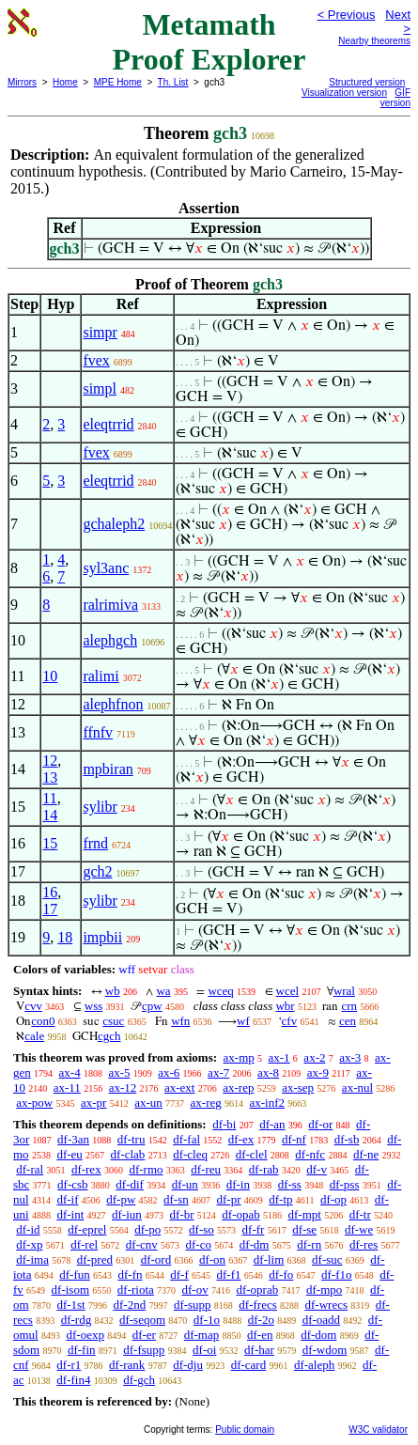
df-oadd (321, 1320)
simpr (99, 332)
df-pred (95, 1259)
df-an (272, 1124)
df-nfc (310, 1154)
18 (64, 937)
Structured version (367, 82)
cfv (290, 1021)
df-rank (127, 1365)
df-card (249, 1365)
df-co (197, 1244)
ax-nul (357, 1087)
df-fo (281, 1274)
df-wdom (325, 1350)
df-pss (345, 1184)
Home (65, 82)
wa (163, 991)
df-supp (192, 1304)
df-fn (130, 1274)
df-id (27, 1229)
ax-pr (93, 1102)
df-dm (255, 1244)
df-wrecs (326, 1304)
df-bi (224, 1124)
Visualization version (344, 92)
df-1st (70, 1304)
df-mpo (324, 1289)
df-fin (82, 1350)
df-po (147, 1229)
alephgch (110, 640)
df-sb (347, 1139)
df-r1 (68, 1365)
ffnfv (98, 732)
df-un (185, 1184)
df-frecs (257, 1304)
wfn (180, 1021)
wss (94, 1006)
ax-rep (238, 1087)
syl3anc (106, 568)
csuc (113, 1021)
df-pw (120, 1199)
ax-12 (123, 1087)
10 (49, 676)
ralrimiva (110, 605)
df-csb (72, 1184)
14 (49, 815)
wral (344, 991)
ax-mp (239, 1057)
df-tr (360, 1214)
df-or (320, 1124)
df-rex (86, 1169)
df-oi (204, 1350)
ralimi (100, 676)
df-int (70, 1214)
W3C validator (378, 1429)
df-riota (135, 1289)
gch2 (97, 871)
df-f (179, 1274)
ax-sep (298, 1087)
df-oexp (84, 1335)
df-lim (269, 1259)
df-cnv (142, 1244)
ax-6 (168, 1072)
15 (49, 843)
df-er (144, 1335)
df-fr (253, 1229)
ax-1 (279, 1057)
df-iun (127, 1214)
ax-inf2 (268, 1102)
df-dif (130, 1184)
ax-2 (314, 1057)
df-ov (195, 1289)
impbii (102, 937)
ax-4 (70, 1072)
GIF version (395, 97)
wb (112, 991)
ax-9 (318, 1072)
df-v (316, 1169)
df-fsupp (143, 1350)
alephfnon (113, 704)
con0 (42, 1021)
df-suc (327, 1259)
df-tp (280, 1199)
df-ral (29, 1169)
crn (349, 1006)
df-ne (366, 1154)
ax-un (148, 1102)
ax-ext (179, 1087)
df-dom (318, 1335)
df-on (212, 1259)
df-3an (73, 1139)
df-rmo (146, 1169)
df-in (238, 1184)
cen (347, 1021)
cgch (109, 1036)
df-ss (290, 1184)
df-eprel (87, 1229)
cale (34, 1036)
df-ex (241, 1139)
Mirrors (22, 82)
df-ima (32, 1259)
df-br (182, 1214)
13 (49, 777)
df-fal (186, 1139)
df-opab (240, 1214)
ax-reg (206, 1102)
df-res (363, 1244)
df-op (333, 1199)
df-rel (84, 1244)
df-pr (229, 1199)
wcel (288, 991)
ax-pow (34, 1102)
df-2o (261, 1320)
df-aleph (314, 1365)
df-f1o (336, 1274)
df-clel (252, 1154)
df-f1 (229, 1274)
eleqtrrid (108, 424)
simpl (99, 388)
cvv (33, 1006)
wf (243, 1021)
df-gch (139, 1380)
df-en (259, 1335)
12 (49, 761)
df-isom (70, 1289)
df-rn (309, 1244)
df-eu (69, 1154)
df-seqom (142, 1320)
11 (49, 798)
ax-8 (268, 1072)
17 (49, 909)
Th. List (173, 82)
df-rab (264, 1169)
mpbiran (107, 769)
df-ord (156, 1259)
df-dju (188, 1365)
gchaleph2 (114, 524)
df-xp (29, 1244)
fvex (96, 360)
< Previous (346, 15)
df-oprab (257, 1289)
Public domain (244, 1429)
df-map (202, 1335)
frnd (95, 843)
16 (49, 892)
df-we (359, 1229)
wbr (284, 1006)
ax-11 (67, 1087)
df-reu (206, 1169)
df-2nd (129, 1304)
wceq (220, 991)
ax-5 (119, 1072)
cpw (152, 1006)
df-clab (128, 1154)
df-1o (207, 1320)
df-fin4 (73, 1380)
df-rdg (76, 1320)
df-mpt (303, 1214)
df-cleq (190, 1154)
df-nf (294, 1139)
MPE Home (118, 82)
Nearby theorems (374, 41)
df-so (201, 1229)
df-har (259, 1350)
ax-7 (218, 1072)
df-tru (131, 1139)
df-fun (74, 1274)
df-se (304, 1229)
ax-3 (350, 1057)
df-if (67, 1199)
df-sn (176, 1199)
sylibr (99, 807)
